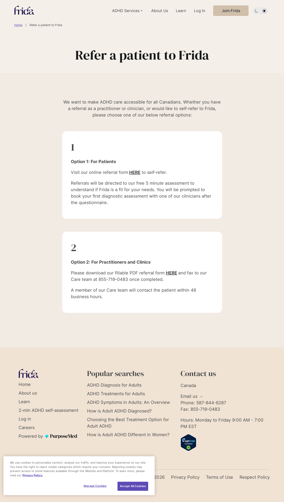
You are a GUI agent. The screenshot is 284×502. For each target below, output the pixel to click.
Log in (25, 419)
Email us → (192, 396)
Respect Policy (255, 477)
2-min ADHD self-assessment (48, 410)
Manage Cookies (95, 486)
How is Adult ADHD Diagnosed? (119, 411)
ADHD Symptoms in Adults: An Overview (128, 402)
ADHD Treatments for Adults (116, 393)
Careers (27, 427)
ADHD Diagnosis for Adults (114, 385)
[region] (79, 475)
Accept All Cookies (133, 486)
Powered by (48, 436)
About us (28, 393)
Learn (181, 10)
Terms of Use (219, 477)
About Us (159, 10)
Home (18, 25)
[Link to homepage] (24, 11)
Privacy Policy (185, 477)
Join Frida (231, 10)
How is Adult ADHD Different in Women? (128, 434)
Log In (199, 10)
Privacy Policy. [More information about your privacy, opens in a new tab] (32, 475)
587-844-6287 (211, 402)
